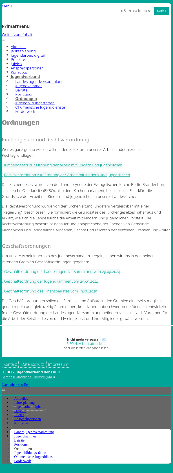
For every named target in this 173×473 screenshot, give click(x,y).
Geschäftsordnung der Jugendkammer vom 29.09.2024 (51, 281)
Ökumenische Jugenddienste (40, 107)
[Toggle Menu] (3, 39)
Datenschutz (32, 364)
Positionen (21, 453)
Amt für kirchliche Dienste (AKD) (29, 385)
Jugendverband (26, 435)
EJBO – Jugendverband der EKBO (31, 380)
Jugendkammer (25, 444)
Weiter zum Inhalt (17, 34)
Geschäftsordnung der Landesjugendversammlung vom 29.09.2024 (62, 271)
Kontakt (10, 364)
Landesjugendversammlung (34, 440)
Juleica (16, 63)
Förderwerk (25, 111)
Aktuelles (18, 46)
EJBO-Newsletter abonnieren (86, 343)
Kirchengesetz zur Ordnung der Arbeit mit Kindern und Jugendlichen (63, 164)
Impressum (13, 372)
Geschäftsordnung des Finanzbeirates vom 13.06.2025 (50, 291)
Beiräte (19, 449)
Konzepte (19, 72)
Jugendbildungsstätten (30, 461)
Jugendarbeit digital (28, 55)
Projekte (18, 59)
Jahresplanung (23, 51)
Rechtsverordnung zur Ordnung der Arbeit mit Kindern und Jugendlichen (67, 174)
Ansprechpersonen (27, 68)
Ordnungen (23, 457)
